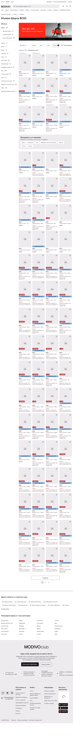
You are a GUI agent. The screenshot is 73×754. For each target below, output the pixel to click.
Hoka (56, 665)
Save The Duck (5, 662)
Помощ (70, 1)
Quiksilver (21, 656)
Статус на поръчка (20, 730)
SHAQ (56, 662)
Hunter (21, 665)
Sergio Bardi (22, 654)
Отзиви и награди (49, 734)
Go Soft (39, 665)
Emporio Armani (59, 656)
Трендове (49, 1)
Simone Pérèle (40, 662)
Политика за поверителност (35, 751)
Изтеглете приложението (60, 1)
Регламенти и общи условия (35, 739)
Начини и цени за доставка (20, 724)
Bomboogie (22, 659)
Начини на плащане (21, 736)
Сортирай (23, 45)
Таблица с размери (49, 721)
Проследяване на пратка (22, 733)
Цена (48, 45)
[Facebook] (12, 723)
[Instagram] (3, 723)
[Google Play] (63, 735)
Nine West (21, 662)
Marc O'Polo (4, 659)
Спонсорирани (22, 53)
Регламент (13, 751)
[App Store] (63, 738)
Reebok (38, 656)
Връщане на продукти (21, 728)
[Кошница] (70, 6)
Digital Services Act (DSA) (50, 731)
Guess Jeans (40, 651)
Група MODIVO (34, 728)
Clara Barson (40, 654)
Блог (31, 731)
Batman (39, 659)
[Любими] (66, 6)
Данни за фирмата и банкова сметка (35, 725)
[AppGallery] (63, 742)
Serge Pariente (4, 651)
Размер (34, 45)
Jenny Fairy (4, 665)
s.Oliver (56, 651)
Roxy (56, 654)
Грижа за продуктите (49, 724)
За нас (31, 721)
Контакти (18, 744)
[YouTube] (7, 723)
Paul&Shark (57, 659)
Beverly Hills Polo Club (7, 654)
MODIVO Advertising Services (35, 734)
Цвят (41, 45)
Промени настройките (22, 751)
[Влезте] (63, 6)
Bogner (21, 651)
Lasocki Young (4, 656)
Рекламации (19, 739)
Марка (56, 45)
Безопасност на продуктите (48, 727)
